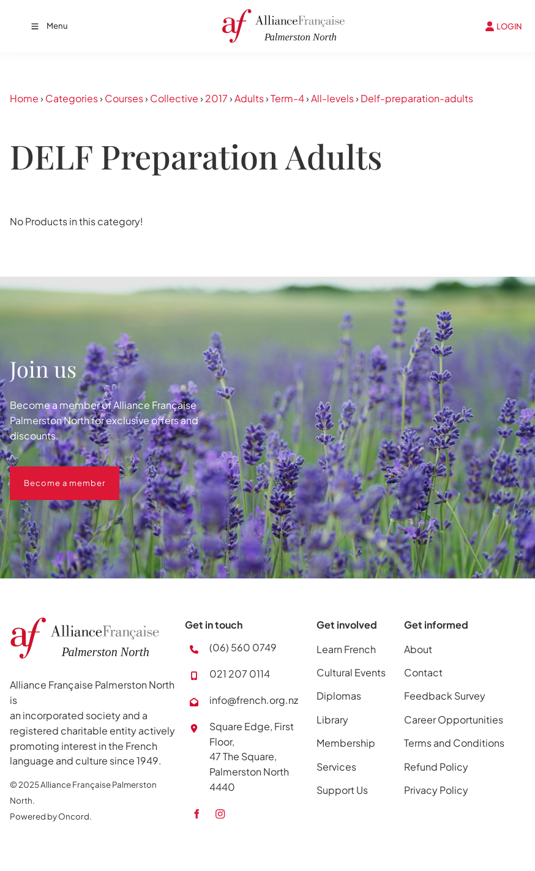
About (418, 649)
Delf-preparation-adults (417, 98)
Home (24, 98)
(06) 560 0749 (243, 647)
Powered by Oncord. (51, 816)
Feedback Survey (444, 695)
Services (336, 766)
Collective (174, 98)
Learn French (346, 649)
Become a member (50, 474)
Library (332, 719)
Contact (423, 672)
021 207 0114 (239, 673)
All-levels (332, 98)
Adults (249, 98)
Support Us (342, 789)
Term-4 (287, 98)
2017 (216, 98)
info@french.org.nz (253, 699)
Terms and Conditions (454, 742)
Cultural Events (351, 672)
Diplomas (338, 695)
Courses (124, 98)
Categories (71, 98)
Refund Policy (436, 766)
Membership (345, 742)
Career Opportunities (453, 719)
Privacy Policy (436, 789)
